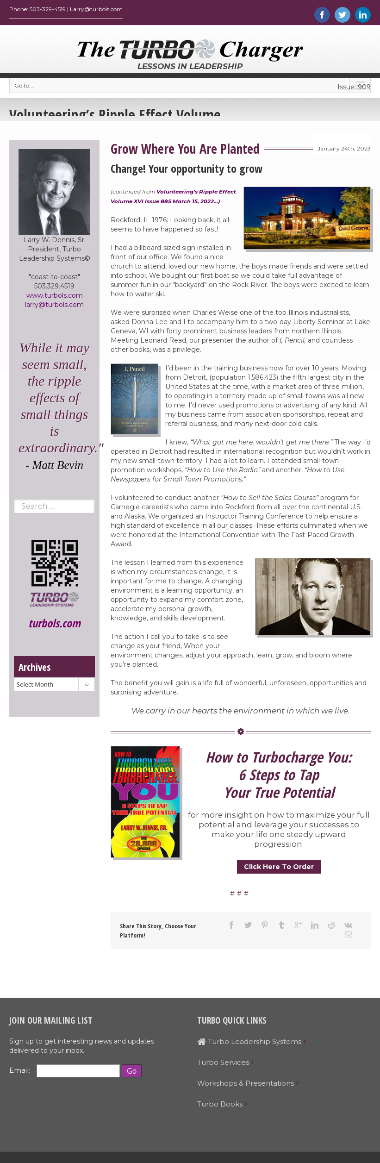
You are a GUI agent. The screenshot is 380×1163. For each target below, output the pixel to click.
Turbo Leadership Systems (249, 1043)
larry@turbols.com (54, 307)
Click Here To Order (279, 869)
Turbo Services (223, 1064)
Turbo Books (220, 1106)
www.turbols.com (54, 298)
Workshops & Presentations (245, 1085)
